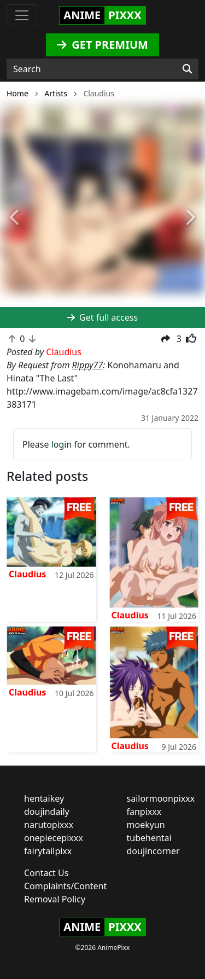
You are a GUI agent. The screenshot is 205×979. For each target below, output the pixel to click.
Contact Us (46, 873)
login (61, 444)
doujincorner (153, 851)
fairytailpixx (48, 851)
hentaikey (44, 798)
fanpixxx (144, 812)
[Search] (187, 69)
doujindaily (46, 812)
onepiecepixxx (53, 838)
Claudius (27, 574)
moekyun (146, 825)
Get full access (102, 317)
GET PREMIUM (102, 44)
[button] (15, 218)
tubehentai (149, 838)
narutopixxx (48, 825)
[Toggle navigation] (22, 15)
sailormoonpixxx (161, 798)
